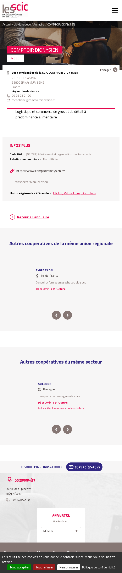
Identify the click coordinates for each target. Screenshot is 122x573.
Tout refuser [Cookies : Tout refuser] (44, 567)
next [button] (67, 315)
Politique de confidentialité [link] (98, 567)
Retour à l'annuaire (33, 217)
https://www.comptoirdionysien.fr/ (40, 170)
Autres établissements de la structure (61, 408)
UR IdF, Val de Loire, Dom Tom (74, 193)
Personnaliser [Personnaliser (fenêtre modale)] (68, 567)
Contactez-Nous (87, 467)
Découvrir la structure (51, 289)
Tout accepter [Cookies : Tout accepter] (19, 567)
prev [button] (56, 315)
